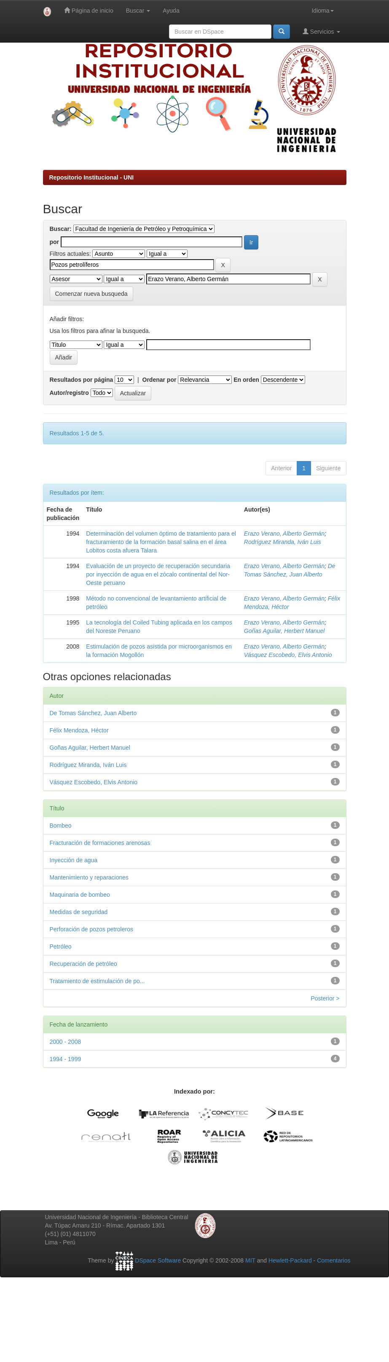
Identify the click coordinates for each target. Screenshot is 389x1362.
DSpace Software (158, 1260)
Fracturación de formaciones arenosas (100, 842)
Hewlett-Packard (290, 1260)
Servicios (321, 31)
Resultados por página (81, 379)
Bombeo (61, 825)
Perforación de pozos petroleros (91, 929)
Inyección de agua (74, 860)
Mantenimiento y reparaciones (89, 877)
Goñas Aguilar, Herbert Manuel (284, 630)
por (54, 242)
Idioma (322, 10)
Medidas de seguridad (79, 912)
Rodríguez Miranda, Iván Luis (282, 542)
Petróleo (61, 946)
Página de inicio (88, 10)
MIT (250, 1260)
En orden (246, 379)
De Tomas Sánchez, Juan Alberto (93, 713)
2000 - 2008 (65, 1041)
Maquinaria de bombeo (80, 894)
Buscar (138, 10)
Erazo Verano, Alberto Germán (284, 533)
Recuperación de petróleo (83, 963)
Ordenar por (159, 379)
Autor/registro (69, 392)
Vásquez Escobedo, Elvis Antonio (288, 655)
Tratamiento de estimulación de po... (97, 981)
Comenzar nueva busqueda (91, 293)
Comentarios (333, 1260)
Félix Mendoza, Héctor (79, 730)
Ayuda (171, 10)
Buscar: (61, 228)
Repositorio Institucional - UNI (91, 177)
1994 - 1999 (65, 1059)
